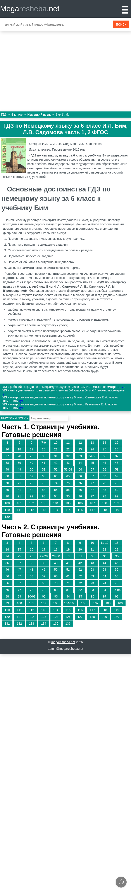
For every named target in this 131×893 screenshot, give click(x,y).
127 (80, 616)
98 (104, 496)
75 (68, 483)
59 (117, 469)
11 (68, 442)
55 (116, 569)
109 (116, 503)
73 (43, 483)
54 (104, 569)
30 (43, 456)
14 (104, 442)
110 (7, 510)
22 (68, 449)
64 (56, 476)
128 (92, 616)
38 (7, 462)
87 (92, 490)
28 (19, 456)
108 (104, 503)
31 (56, 456)
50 (31, 469)
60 (7, 476)
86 (80, 490)
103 (43, 503)
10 (56, 442)
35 (117, 556)
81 (19, 490)
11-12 (105, 542)
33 (80, 456)
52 (56, 469)
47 (116, 462)
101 (19, 503)
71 (19, 483)
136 (68, 623)
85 (68, 490)
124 (55, 616)
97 (92, 496)
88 (104, 490)
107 (92, 503)
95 (68, 496)
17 (43, 549)
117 (92, 510)
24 (92, 449)
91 (19, 496)
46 (104, 462)
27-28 (44, 556)
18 (19, 449)
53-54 (68, 469)
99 (116, 496)
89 (116, 490)
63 (43, 476)
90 (7, 496)
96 (80, 496)
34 (105, 556)
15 (116, 442)
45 (92, 462)
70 (7, 483)
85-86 (117, 590)
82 (31, 490)
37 (117, 456)
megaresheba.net (63, 642)
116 (80, 510)
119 (116, 510)
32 (68, 456)
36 (104, 456)
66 (80, 476)
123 (43, 616)
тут (122, 387)
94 (56, 496)
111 (19, 510)
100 (7, 503)
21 (56, 449)
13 (92, 442)
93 (43, 496)
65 (68, 476)
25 (104, 449)
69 (116, 476)
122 (31, 616)
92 (31, 496)
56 (80, 469)
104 (55, 503)
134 (43, 623)
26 (116, 449)
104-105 (69, 603)
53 (92, 569)
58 (104, 469)
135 (55, 623)
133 (31, 623)
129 (104, 616)
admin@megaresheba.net (65, 648)
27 (7, 456)
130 (116, 616)
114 (55, 510)
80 (7, 490)
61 (19, 476)
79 (116, 483)
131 (7, 623)
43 (68, 462)
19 (31, 449)
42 (56, 462)
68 (104, 476)
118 (104, 510)
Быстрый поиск (14, 418)
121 (19, 616)
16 (7, 449)
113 (43, 510)
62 (31, 476)
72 (31, 483)
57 (92, 469)
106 (80, 503)
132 (19, 623)
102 (31, 503)
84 (56, 490)
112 (31, 510)
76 (80, 483)
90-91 (32, 596)
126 (68, 616)
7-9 (43, 442)
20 (43, 449)
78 (104, 483)
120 (7, 516)
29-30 (56, 556)
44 (80, 462)
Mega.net (29, 8)
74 (56, 483)
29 (31, 456)
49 (19, 469)
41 (43, 462)
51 (43, 469)
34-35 (92, 456)
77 (92, 483)
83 (43, 490)
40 (31, 462)
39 (19, 462)
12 (80, 442)
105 (68, 503)
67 (92, 476)
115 (68, 510)
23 (80, 449)
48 (7, 469)
